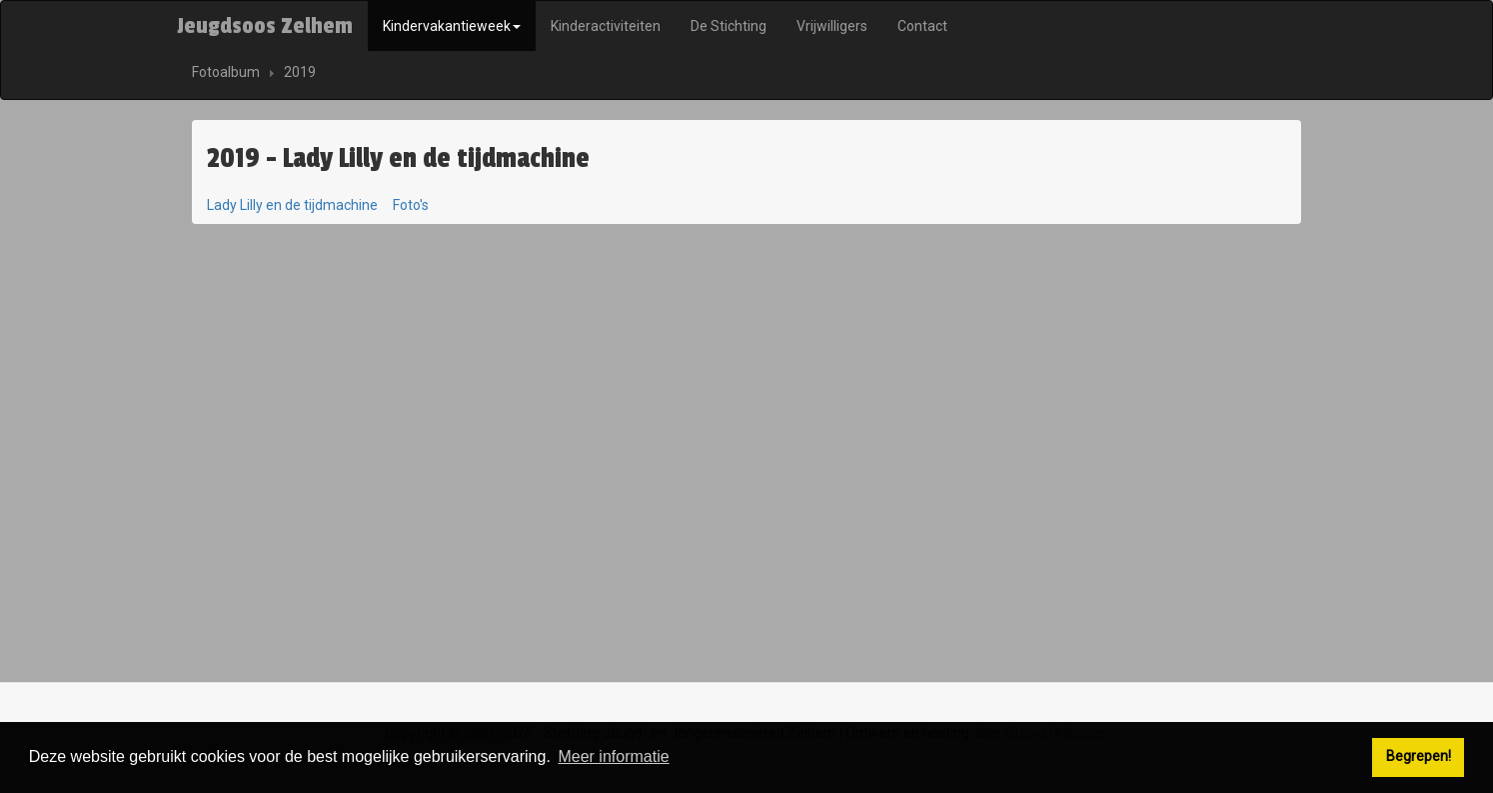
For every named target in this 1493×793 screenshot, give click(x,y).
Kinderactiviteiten (606, 26)
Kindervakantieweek (452, 26)
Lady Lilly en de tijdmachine (292, 205)
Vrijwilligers (831, 26)
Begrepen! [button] (1418, 756)
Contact (922, 26)
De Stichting (728, 26)
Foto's (411, 205)
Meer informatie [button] (613, 756)
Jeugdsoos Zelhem (265, 26)
